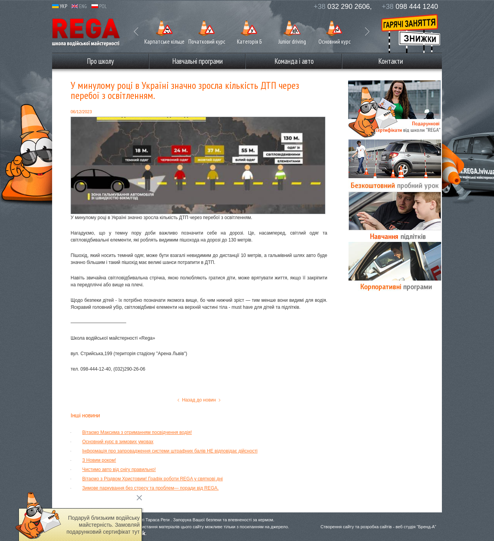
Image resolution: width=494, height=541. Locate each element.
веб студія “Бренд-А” (416, 526)
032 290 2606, (343, 6)
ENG (79, 6)
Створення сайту (337, 526)
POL (99, 6)
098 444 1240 (410, 6)
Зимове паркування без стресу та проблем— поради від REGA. (150, 488)
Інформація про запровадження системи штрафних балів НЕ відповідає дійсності (169, 451)
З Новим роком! (99, 460)
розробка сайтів (376, 526)
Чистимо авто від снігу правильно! (119, 469)
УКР (59, 6)
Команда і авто (294, 61)
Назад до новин (199, 399)
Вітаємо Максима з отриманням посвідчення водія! (137, 432)
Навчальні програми (197, 61)
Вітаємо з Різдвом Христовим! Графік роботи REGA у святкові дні (152, 478)
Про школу (100, 61)
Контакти (390, 61)
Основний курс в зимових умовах (118, 441)
